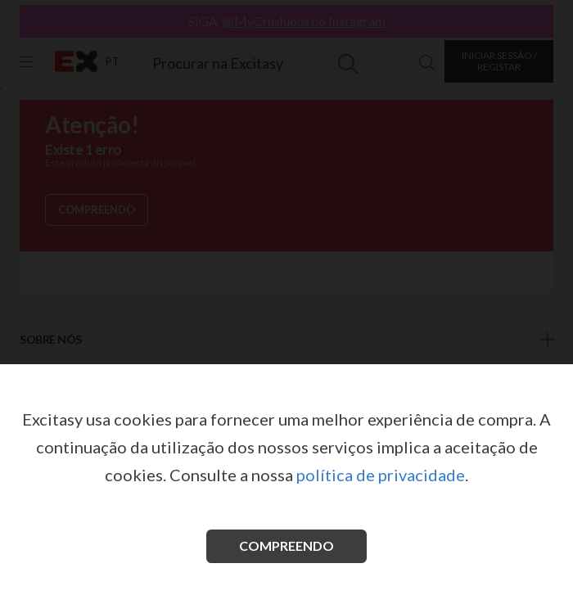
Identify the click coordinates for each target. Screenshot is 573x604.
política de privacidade (380, 475)
